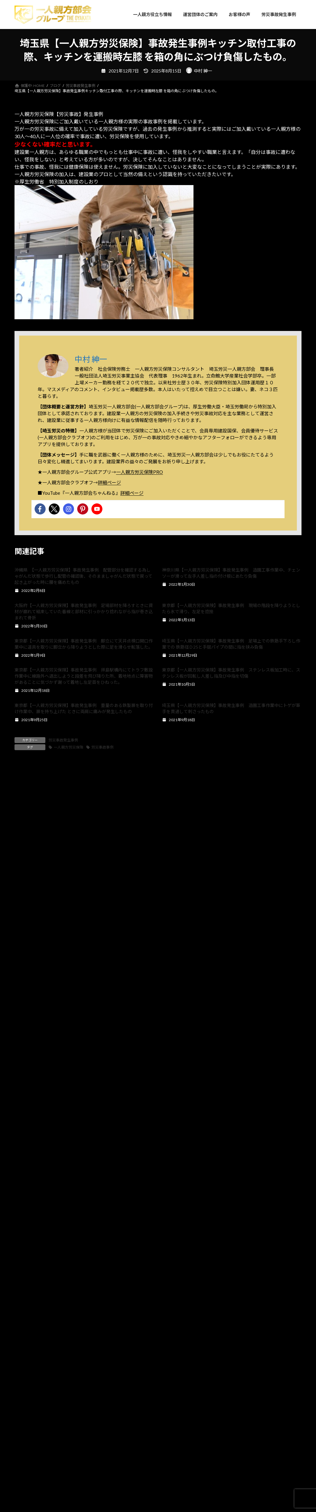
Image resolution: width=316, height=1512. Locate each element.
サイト (22, 950)
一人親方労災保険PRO (139, 472)
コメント (27, 802)
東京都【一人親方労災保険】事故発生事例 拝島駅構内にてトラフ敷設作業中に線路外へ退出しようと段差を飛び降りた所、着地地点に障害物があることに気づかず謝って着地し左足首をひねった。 (84, 676)
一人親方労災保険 (68, 747)
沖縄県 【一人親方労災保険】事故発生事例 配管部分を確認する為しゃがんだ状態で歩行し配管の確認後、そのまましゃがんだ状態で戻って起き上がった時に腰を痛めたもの (83, 576)
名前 (22, 885)
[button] (9, 1186)
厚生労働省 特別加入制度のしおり (58, 181)
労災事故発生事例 (63, 740)
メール (25, 918)
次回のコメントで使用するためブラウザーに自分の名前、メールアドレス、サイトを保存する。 (128, 982)
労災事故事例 (102, 747)
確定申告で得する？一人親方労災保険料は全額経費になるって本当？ (157, 1209)
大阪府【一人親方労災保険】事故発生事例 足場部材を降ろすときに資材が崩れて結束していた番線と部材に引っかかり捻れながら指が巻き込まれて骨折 (84, 611)
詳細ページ (109, 482)
